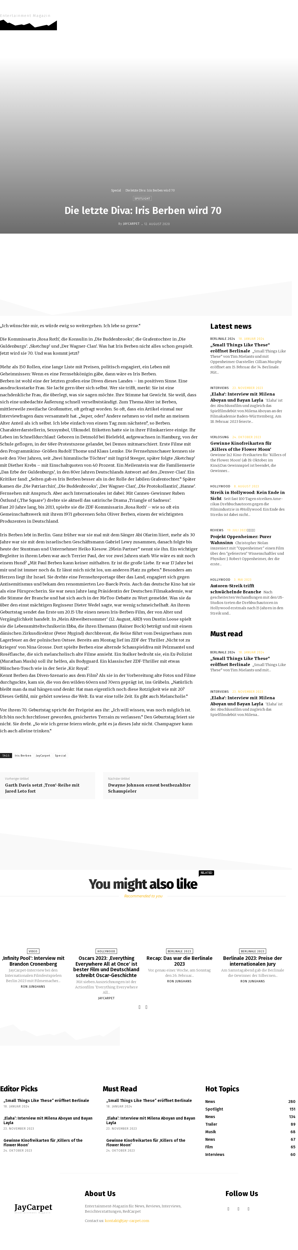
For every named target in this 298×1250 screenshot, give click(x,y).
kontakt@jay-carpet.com (127, 1220)
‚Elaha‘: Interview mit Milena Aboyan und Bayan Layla (48, 1119)
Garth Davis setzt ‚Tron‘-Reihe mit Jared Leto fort (42, 788)
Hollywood (220, 486)
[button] (291, 10)
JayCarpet (131, 223)
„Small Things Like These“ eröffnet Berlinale (46, 1099)
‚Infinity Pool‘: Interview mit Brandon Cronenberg (33, 961)
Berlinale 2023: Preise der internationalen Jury (252, 961)
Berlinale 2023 (179, 951)
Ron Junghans (33, 986)
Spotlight (142, 198)
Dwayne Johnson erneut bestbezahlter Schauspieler (149, 788)
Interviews (219, 388)
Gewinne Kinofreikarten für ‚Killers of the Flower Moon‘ (43, 1141)
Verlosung (219, 437)
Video (33, 951)
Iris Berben (23, 755)
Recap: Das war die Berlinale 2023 (180, 961)
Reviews (217, 530)
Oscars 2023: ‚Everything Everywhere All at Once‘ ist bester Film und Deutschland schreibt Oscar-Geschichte (106, 966)
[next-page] (146, 1006)
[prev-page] (139, 1006)
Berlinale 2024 (222, 338)
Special (116, 190)
